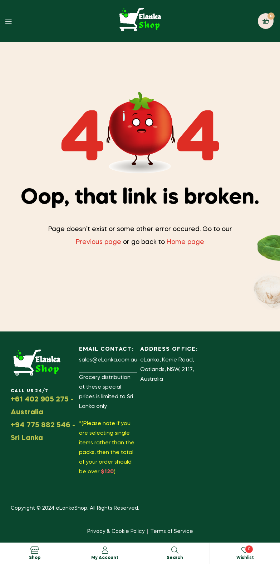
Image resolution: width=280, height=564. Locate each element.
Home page (185, 242)
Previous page (98, 242)
